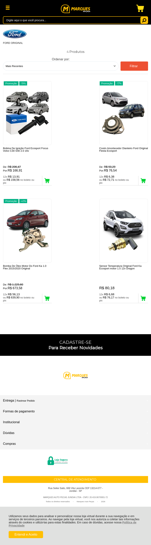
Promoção (11, 83)
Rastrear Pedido (26, 402)
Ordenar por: (61, 59)
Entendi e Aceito (26, 534)
